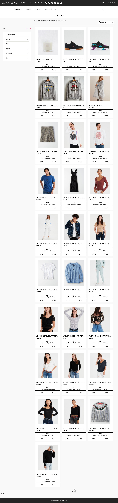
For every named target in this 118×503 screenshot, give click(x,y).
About (23, 2)
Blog (30, 2)
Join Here (112, 2)
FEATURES (59, 15)
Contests (39, 2)
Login (103, 2)
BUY (47, 65)
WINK (54, 69)
